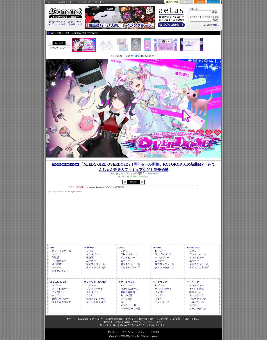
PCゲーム (89, 247)
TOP (51, 247)
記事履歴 (200, 2)
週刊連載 (56, 264)
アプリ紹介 (127, 298)
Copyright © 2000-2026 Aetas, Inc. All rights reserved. (133, 336)
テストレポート (163, 288)
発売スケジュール (95, 264)
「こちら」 (151, 322)
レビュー (56, 254)
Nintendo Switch (57, 282)
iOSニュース (127, 285)
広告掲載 (154, 332)
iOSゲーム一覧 (128, 305)
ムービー (56, 267)
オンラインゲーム (61, 250)
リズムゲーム (196, 302)
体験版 (55, 257)
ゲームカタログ (197, 308)
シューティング (197, 298)
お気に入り (186, 2)
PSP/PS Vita (193, 247)
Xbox (121, 247)
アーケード (193, 282)
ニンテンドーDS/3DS (95, 282)
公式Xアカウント (64, 2)
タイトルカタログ (95, 267)
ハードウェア (160, 282)
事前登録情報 (128, 292)
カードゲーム (196, 295)
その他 (193, 305)
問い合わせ (100, 2)
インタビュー (59, 260)
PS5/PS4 (157, 247)
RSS (49, 2)
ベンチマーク (162, 302)
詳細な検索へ (213, 25)
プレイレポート (129, 254)
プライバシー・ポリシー (134, 332)
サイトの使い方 (83, 2)
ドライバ (160, 298)
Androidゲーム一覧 (130, 308)
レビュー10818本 (57, 24)
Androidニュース (129, 288)
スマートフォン (126, 282)
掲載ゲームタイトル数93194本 (65, 21)
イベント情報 (196, 288)
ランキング (213, 2)
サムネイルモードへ (61, 48)
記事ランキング (60, 270)
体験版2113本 (75, 24)
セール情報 (127, 295)
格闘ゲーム (195, 292)
